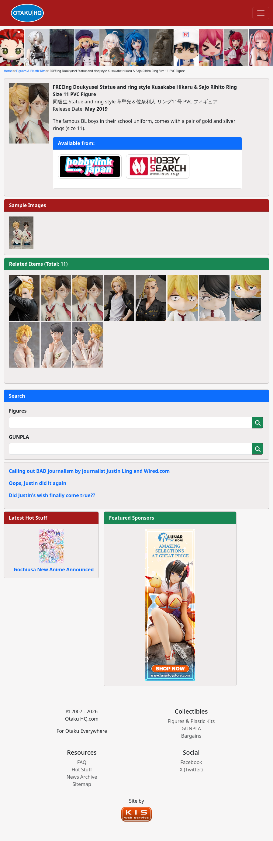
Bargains (191, 735)
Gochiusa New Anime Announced (54, 569)
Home (8, 71)
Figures (18, 410)
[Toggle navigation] (260, 13)
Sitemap (81, 784)
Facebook (191, 762)
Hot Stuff (82, 769)
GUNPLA (19, 437)
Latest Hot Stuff (28, 517)
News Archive (82, 777)
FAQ (81, 762)
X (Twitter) (191, 769)
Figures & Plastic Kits (31, 71)
